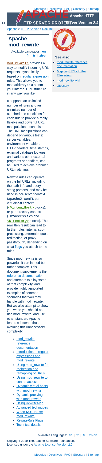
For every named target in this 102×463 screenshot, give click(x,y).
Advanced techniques (32, 407)
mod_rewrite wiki (68, 80)
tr (34, 55)
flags (18, 247)
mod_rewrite (18, 63)
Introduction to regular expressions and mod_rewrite (32, 356)
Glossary (79, 9)
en (44, 51)
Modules (40, 9)
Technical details (28, 424)
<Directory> (18, 221)
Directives (55, 9)
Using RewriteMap (29, 403)
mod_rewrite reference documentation (27, 343)
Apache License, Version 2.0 (53, 444)
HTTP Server (30, 29)
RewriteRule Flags (29, 420)
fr (28, 55)
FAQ (67, 9)
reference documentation (25, 276)
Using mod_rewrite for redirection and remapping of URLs (32, 369)
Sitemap (93, 9)
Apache (12, 29)
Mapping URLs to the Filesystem (71, 73)
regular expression (35, 76)
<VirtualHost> (21, 207)
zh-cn (43, 55)
